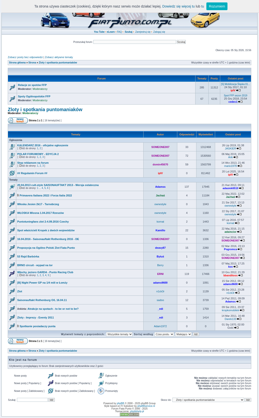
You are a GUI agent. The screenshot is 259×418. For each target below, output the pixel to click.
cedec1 (232, 101)
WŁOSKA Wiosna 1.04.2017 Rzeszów (40, 212)
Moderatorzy (40, 88)
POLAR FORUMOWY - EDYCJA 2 (38, 154)
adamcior (230, 231)
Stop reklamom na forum (33, 162)
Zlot (19, 291)
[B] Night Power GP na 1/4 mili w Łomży (42, 282)
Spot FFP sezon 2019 (235, 95)
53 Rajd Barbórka (28, 256)
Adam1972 (160, 326)
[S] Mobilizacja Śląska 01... (235, 84)
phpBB (120, 403)
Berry (160, 265)
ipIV (233, 90)
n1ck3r (160, 291)
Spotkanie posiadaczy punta (38, 326)
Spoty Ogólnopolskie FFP (34, 96)
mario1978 (230, 165)
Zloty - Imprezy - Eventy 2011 (35, 317)
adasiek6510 (230, 188)
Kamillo (160, 230)
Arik (230, 157)
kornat (160, 221)
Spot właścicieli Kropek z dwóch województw (46, 230)
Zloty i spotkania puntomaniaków (58, 62)
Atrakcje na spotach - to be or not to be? (53, 308)
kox (230, 266)
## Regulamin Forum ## (32, 173)
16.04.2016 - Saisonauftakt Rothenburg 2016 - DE (48, 239)
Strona (32, 62)
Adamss (160, 186)
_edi (160, 308)
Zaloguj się (159, 32)
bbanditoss (230, 275)
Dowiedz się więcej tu (178, 6)
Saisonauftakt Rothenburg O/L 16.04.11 (42, 300)
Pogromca (230, 249)
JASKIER (230, 148)
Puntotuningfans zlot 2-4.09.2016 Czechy (43, 221)
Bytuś (160, 256)
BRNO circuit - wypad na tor (35, 265)
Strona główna (17, 62)
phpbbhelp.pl (137, 411)
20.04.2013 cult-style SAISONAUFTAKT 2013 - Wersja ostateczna (58, 185)
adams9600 (160, 282)
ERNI (160, 273)
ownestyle (160, 204)
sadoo (160, 300)
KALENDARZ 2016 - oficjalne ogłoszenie (42, 145)
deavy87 (160, 247)
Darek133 (230, 318)
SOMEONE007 (160, 147)
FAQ (119, 32)
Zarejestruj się (143, 32)
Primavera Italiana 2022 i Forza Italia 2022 (46, 195)
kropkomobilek (230, 310)
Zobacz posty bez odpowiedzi (25, 57)
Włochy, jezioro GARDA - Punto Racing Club (45, 272)
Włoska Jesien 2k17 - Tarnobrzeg (38, 204)
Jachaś (160, 195)
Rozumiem (217, 6)
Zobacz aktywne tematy (59, 57)
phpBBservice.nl (146, 406)
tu (202, 6)
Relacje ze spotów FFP (32, 85)
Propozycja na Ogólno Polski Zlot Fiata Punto (46, 247)
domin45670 (160, 164)
